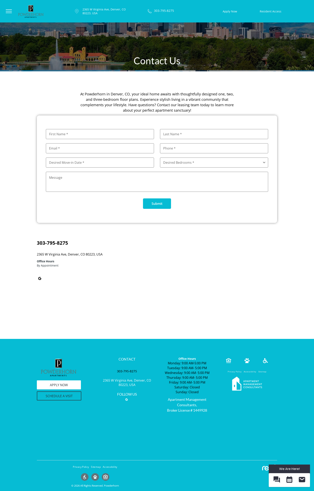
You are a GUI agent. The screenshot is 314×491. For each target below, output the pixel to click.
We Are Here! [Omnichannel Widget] (289, 469)
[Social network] (85, 477)
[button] (276, 480)
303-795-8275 (164, 11)
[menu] (9, 11)
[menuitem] (235, 372)
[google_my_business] (39, 279)
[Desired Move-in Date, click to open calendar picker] (100, 163)
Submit (157, 203)
